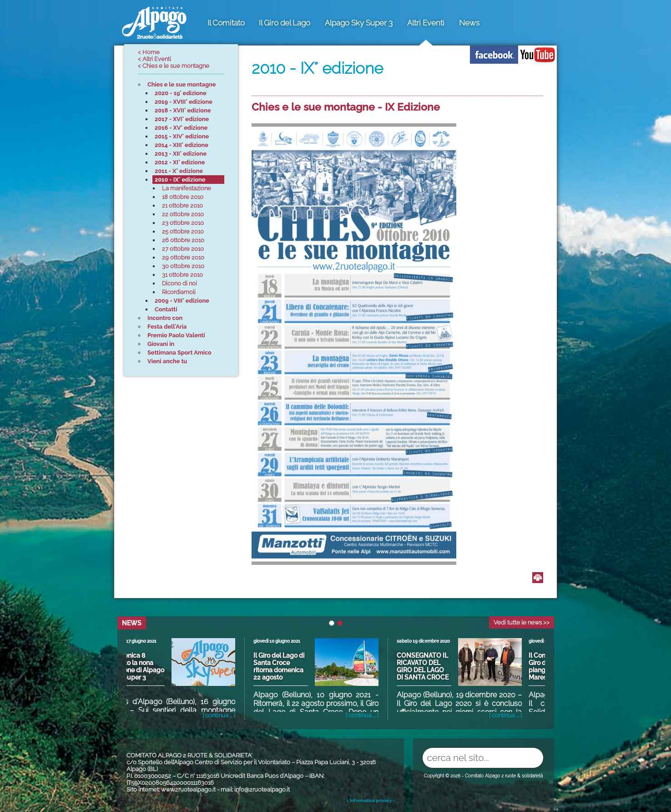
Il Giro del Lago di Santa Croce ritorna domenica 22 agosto (295, 666)
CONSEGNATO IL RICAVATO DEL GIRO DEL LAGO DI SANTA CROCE (439, 666)
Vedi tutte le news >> (522, 622)
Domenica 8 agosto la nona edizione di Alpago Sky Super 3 (153, 666)
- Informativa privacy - (370, 800)
